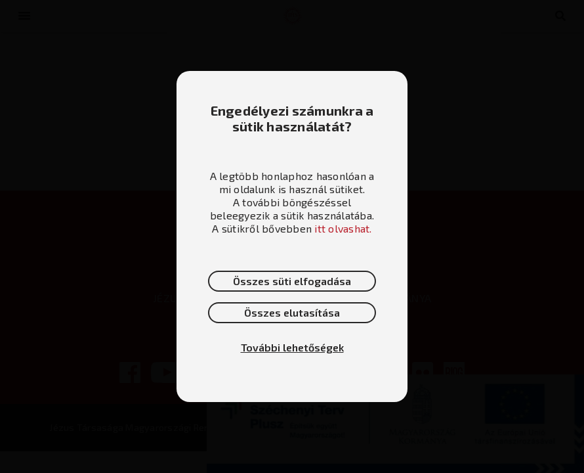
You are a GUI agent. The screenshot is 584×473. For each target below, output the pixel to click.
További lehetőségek (292, 347)
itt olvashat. (342, 228)
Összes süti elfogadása (292, 281)
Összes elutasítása (292, 312)
